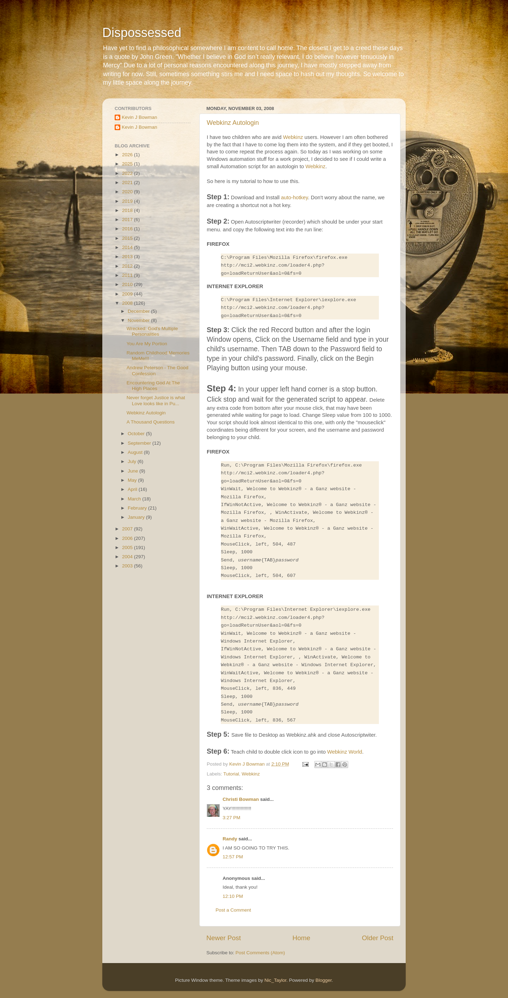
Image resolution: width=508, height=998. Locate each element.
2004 (128, 556)
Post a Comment (233, 910)
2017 (128, 219)
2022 (128, 173)
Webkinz (293, 137)
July (133, 461)
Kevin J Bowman (139, 117)
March (135, 498)
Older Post (377, 938)
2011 (128, 275)
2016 (128, 228)
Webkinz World (344, 752)
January (137, 517)
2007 (128, 528)
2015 (128, 238)
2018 (128, 210)
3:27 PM (231, 817)
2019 (128, 201)
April (133, 489)
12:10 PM (233, 896)
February (138, 508)
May (133, 480)
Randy (230, 838)
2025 (128, 163)
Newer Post (223, 938)
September (140, 443)
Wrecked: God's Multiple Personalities (152, 331)
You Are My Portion (147, 343)
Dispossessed (141, 32)
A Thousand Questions (151, 422)
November (139, 320)
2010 (128, 284)
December (139, 311)
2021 (128, 182)
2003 (128, 565)
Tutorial (231, 774)
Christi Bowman (241, 799)
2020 (128, 191)
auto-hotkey (294, 197)
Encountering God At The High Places (153, 385)
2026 (128, 154)
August (136, 452)
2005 (128, 547)
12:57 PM (233, 856)
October (137, 433)
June (133, 471)
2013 (128, 256)
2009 (128, 294)
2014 (128, 247)
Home (301, 938)
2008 (128, 303)
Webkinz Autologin (233, 122)
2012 (128, 266)
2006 (128, 538)
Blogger (323, 980)
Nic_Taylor (275, 980)
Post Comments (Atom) (260, 952)
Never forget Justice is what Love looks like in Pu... (156, 400)
